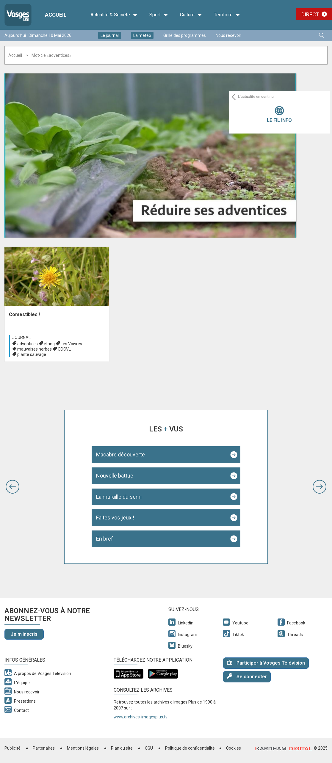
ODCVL (64, 349)
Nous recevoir (228, 35)
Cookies (233, 748)
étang (49, 343)
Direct (310, 14)
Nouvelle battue (114, 475)
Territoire (227, 15)
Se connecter (247, 676)
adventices (27, 343)
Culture (191, 15)
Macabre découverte (120, 454)
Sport (158, 15)
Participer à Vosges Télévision (266, 663)
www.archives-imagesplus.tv (140, 717)
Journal (21, 337)
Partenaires (44, 748)
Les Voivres (71, 343)
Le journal (110, 35)
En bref (104, 539)
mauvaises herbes (34, 349)
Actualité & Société (113, 15)
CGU (149, 748)
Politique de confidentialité (190, 748)
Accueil (15, 55)
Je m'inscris (24, 634)
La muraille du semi (119, 497)
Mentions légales (83, 748)
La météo (142, 35)
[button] (12, 487)
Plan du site (122, 748)
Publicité (12, 748)
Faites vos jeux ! (115, 517)
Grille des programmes (184, 35)
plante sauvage (31, 354)
